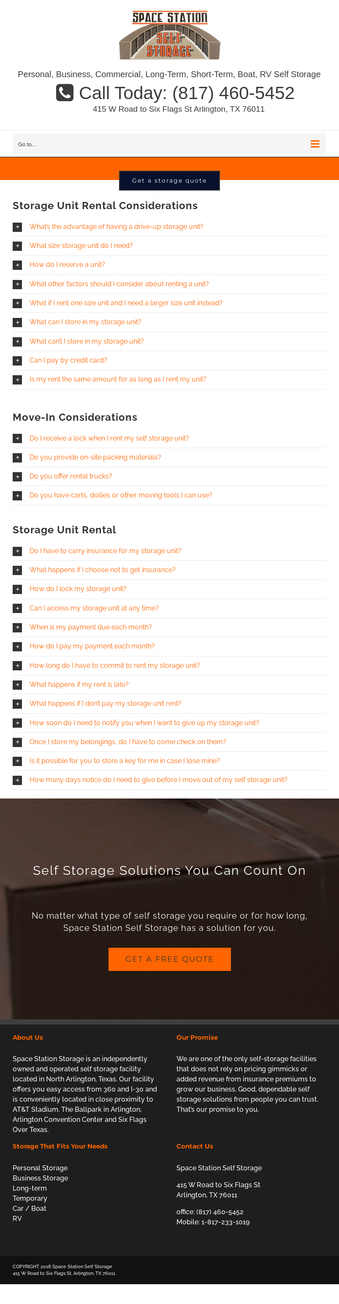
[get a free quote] (169, 997)
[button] (169, 264)
